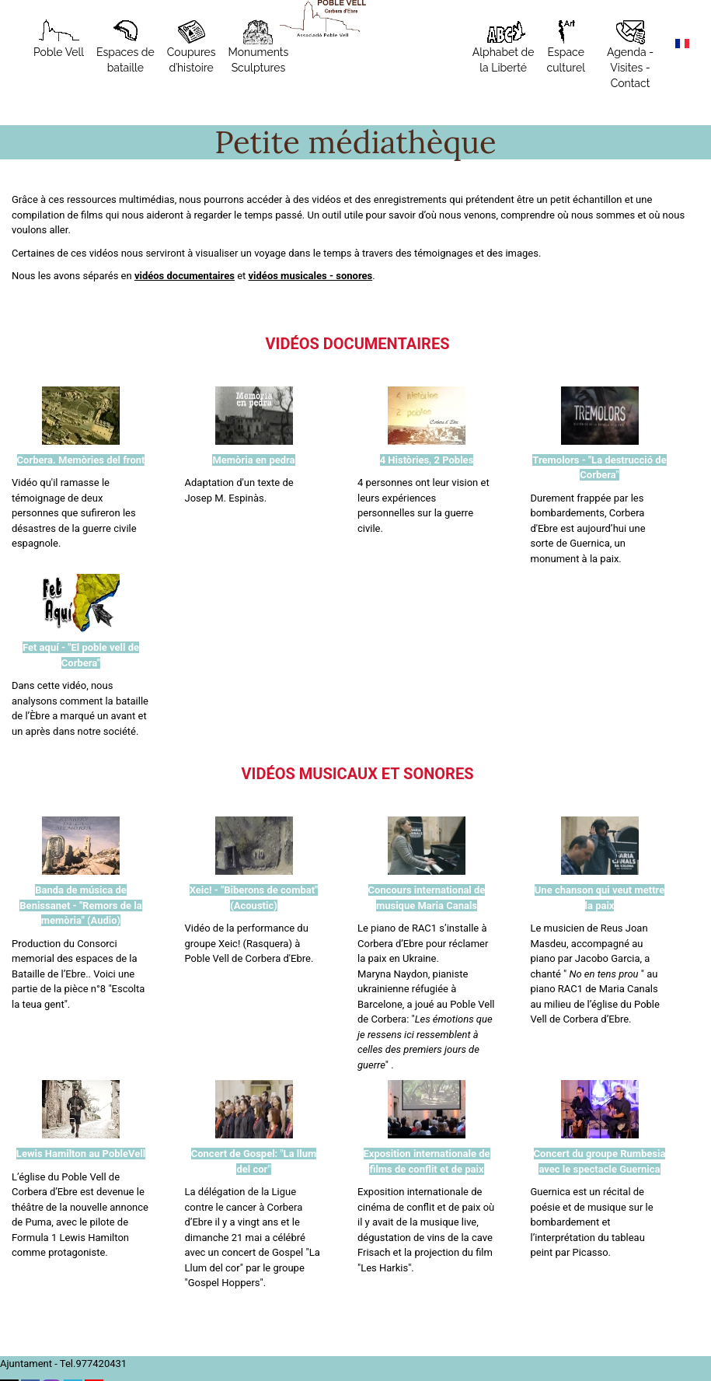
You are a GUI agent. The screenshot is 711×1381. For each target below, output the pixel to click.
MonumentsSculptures (258, 46)
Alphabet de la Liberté (503, 46)
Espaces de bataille (125, 46)
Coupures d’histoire (191, 46)
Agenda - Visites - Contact (630, 54)
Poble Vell (58, 38)
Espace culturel (565, 46)
